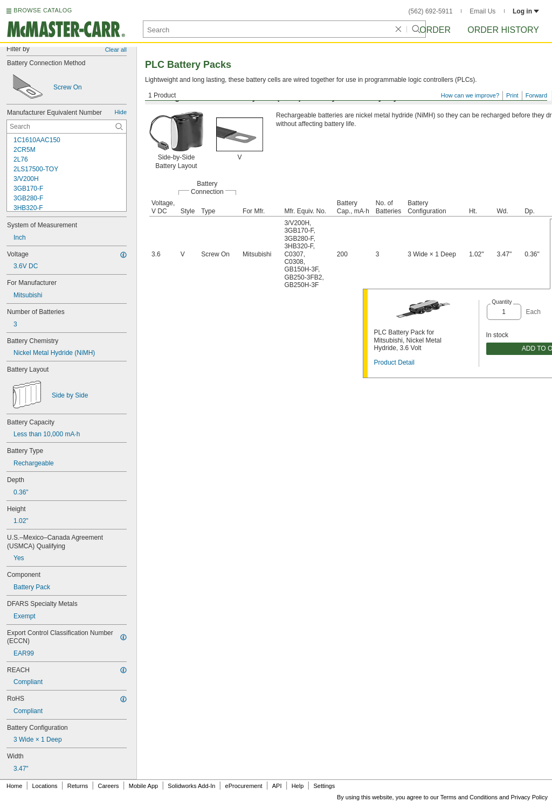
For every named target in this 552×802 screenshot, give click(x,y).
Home (14, 786)
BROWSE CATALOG (42, 10)
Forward (536, 95)
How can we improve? (470, 95)
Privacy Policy (529, 797)
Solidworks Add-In (191, 786)
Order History (503, 29)
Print (512, 95)
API (277, 786)
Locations (45, 786)
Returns (77, 786)
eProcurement (244, 786)
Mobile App (143, 786)
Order (435, 29)
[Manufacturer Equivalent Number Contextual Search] (66, 127)
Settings (324, 786)
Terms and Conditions (469, 797)
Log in (526, 11)
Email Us (482, 11)
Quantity (502, 302)
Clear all (116, 49)
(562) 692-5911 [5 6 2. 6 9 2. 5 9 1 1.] (431, 11)
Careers (108, 786)
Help (298, 786)
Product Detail (394, 362)
